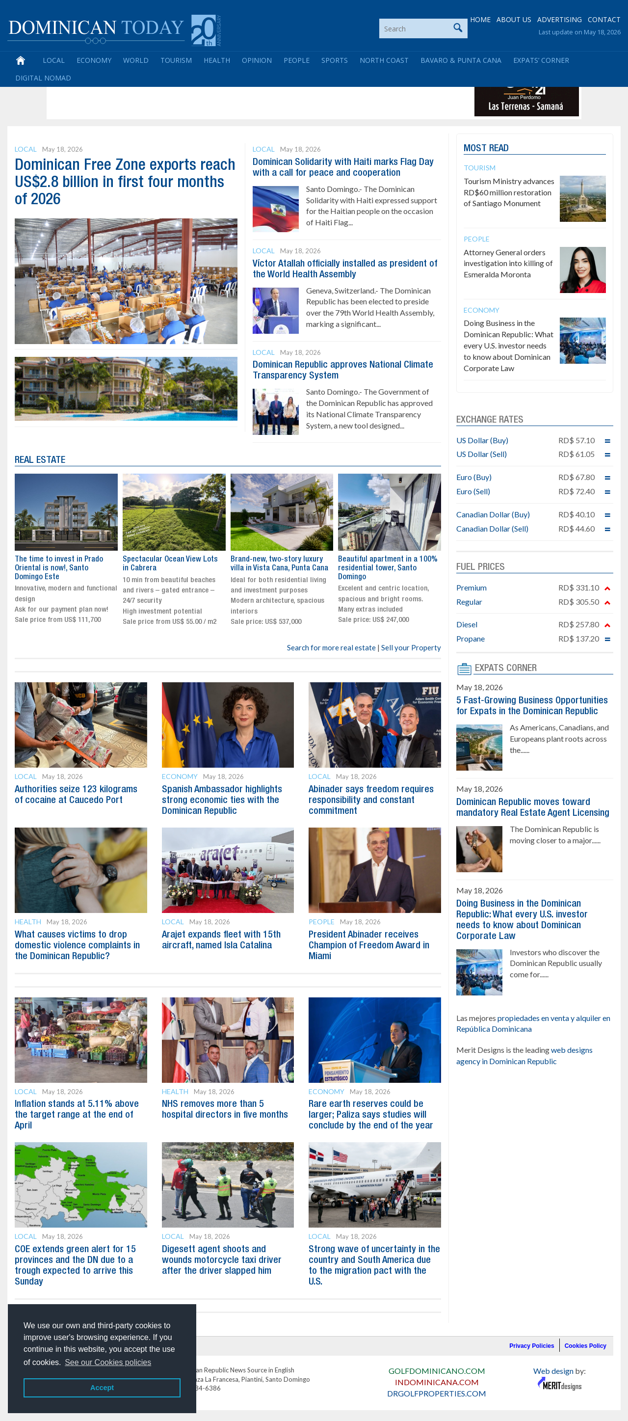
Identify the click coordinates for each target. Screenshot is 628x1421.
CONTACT (604, 19)
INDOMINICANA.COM (437, 1382)
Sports (334, 60)
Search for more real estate (331, 647)
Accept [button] (102, 1388)
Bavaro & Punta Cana (460, 60)
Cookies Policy (585, 1345)
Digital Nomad (43, 77)
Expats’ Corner (541, 60)
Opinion (257, 60)
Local (54, 60)
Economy (94, 60)
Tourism (176, 60)
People (297, 60)
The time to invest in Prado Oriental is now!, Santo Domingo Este (59, 569)
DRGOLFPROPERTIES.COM (436, 1393)
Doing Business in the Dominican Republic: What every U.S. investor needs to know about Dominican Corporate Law (508, 345)
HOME (480, 19)
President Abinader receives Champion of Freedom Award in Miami (369, 946)
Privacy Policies (531, 1345)
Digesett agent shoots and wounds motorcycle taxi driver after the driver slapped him (222, 1260)
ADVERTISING (559, 19)
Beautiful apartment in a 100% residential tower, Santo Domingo (388, 569)
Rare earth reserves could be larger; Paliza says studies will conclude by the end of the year (371, 1115)
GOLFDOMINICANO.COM (437, 1370)
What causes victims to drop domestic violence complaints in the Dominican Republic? (77, 946)
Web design (553, 1370)
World (136, 60)
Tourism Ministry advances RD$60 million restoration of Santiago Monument (509, 192)
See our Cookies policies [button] (108, 1362)
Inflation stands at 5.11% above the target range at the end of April (77, 1115)
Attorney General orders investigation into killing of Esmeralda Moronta (508, 263)
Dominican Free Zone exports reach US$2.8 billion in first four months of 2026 (125, 183)
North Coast (384, 60)
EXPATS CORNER (506, 668)
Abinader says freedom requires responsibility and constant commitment (371, 800)
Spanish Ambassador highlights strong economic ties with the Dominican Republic (222, 800)
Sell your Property (411, 647)
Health (217, 60)
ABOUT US (514, 19)
